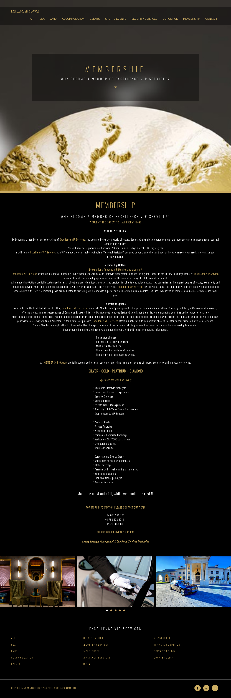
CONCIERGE (170, 18)
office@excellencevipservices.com (115, 532)
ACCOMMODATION (73, 18)
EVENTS (95, 18)
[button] (107, 610)
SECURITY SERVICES (144, 18)
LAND (53, 18)
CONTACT (211, 18)
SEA (42, 18)
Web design (59, 688)
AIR (32, 18)
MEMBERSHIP (191, 18)
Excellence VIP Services (25, 11)
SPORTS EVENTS (115, 18)
